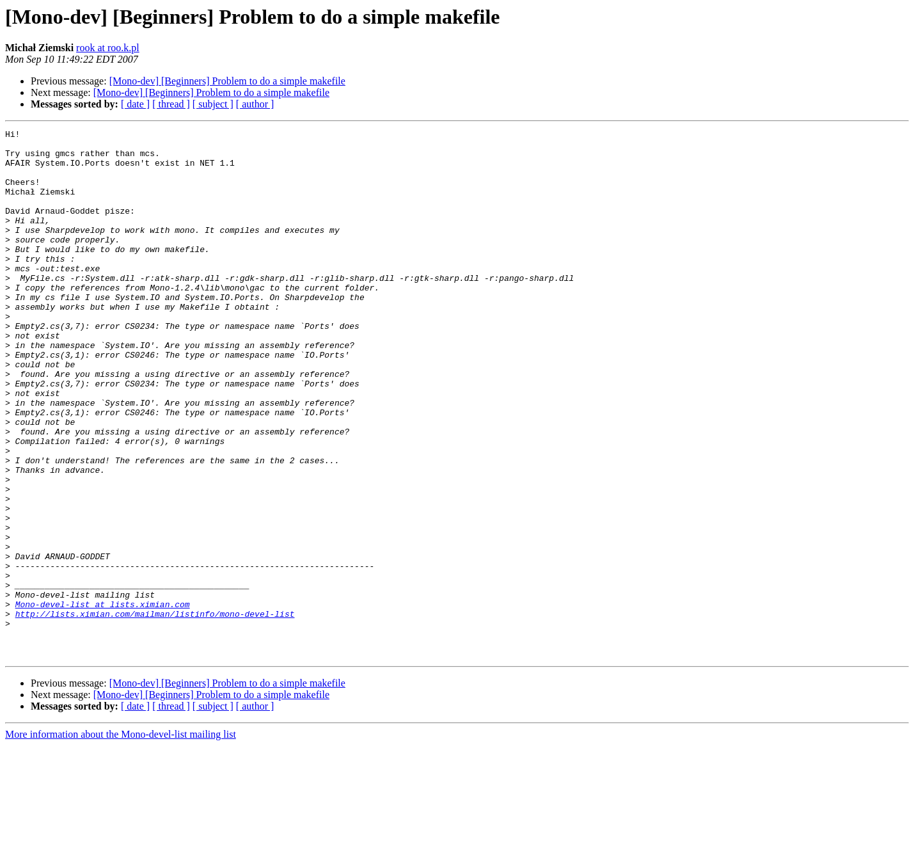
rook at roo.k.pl (107, 47)
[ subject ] (213, 104)
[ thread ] (171, 104)
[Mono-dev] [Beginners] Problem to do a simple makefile (227, 81)
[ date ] (135, 104)
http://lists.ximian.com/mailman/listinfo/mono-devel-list (155, 711)
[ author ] (255, 104)
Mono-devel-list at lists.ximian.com (102, 700)
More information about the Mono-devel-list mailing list (120, 839)
